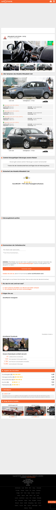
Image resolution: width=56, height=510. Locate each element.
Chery (33, 488)
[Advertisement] (28, 15)
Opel (30, 500)
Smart (39, 503)
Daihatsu (38, 490)
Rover (21, 503)
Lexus (27, 498)
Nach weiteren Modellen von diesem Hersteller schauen (21, 287)
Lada (38, 495)
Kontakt (28, 485)
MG (30, 498)
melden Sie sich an (8, 273)
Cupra (26, 490)
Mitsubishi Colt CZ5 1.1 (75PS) (11, 105)
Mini (16, 500)
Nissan (25, 500)
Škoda (30, 508)
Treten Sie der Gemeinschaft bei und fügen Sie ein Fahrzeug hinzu (28, 165)
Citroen (22, 490)
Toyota (29, 505)
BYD (30, 488)
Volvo (40, 505)
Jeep (27, 495)
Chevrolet (39, 488)
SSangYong (30, 503)
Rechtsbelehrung (28, 482)
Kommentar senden (26, 268)
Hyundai (38, 493)
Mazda (34, 498)
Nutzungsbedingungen (26, 263)
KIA (34, 495)
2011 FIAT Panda (35, 405)
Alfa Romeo (17, 488)
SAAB (25, 503)
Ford (25, 493)
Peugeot (34, 500)
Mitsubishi (20, 500)
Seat (36, 503)
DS (30, 490)
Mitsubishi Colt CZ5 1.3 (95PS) (11, 111)
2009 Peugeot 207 (13, 405)
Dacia (33, 490)
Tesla (25, 505)
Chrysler (17, 490)
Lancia (16, 498)
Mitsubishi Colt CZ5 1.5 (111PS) (11, 122)
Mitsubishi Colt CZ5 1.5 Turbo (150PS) (13, 116)
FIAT (22, 493)
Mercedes (39, 498)
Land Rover (21, 498)
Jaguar (23, 495)
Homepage (28, 479)
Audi (23, 488)
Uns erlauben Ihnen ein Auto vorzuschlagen (18, 289)
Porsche (39, 500)
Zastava (26, 508)
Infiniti (18, 495)
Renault (17, 503)
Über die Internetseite (28, 480)
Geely (29, 493)
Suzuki (21, 505)
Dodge (17, 493)
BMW (26, 488)
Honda (32, 493)
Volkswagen (34, 505)
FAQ (28, 484)
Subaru (16, 505)
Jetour (30, 495)
